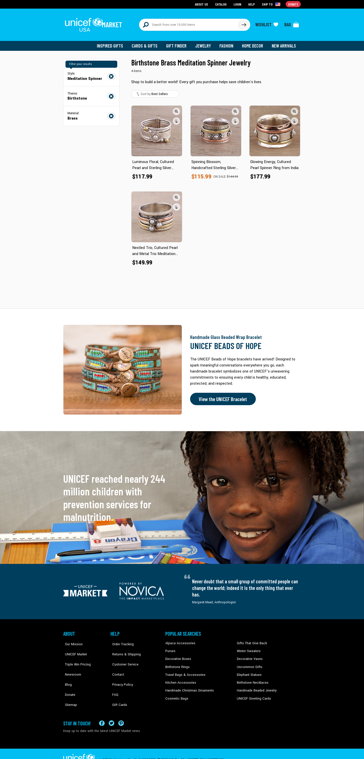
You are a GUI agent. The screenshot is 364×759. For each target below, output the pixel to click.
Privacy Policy (120, 671)
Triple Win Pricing (75, 656)
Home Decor (253, 43)
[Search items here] (189, 23)
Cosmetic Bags (176, 694)
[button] (176, 108)
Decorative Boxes (177, 656)
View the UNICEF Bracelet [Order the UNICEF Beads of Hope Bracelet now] (221, 396)
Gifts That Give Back (251, 640)
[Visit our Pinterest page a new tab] (121, 711)
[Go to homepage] (94, 23)
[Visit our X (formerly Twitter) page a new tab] (111, 711)
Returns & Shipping (123, 648)
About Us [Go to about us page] (202, 4)
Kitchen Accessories (179, 679)
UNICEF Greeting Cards (252, 694)
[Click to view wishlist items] (267, 23)
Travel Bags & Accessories (183, 671)
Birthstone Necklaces (251, 679)
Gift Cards (117, 686)
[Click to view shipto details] (272, 4)
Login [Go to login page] (238, 4)
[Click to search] (244, 23)
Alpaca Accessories (179, 640)
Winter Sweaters (248, 648)
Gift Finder (179, 43)
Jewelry (205, 43)
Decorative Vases (249, 656)
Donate (68, 679)
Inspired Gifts (113, 43)
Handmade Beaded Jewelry (255, 686)
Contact (116, 663)
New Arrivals (284, 43)
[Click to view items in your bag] (292, 23)
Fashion (227, 43)
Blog (66, 671)
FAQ (113, 679)
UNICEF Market (73, 648)
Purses (170, 648)
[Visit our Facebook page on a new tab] (102, 711)
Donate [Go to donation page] (293, 4)
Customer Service (122, 656)
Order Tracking (120, 640)
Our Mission (71, 640)
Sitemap (69, 686)
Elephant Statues (249, 671)
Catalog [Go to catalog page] (221, 4)
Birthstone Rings (177, 663)
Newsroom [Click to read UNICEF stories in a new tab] (71, 663)
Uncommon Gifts (249, 663)
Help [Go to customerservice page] (252, 4)
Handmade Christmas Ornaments (188, 686)
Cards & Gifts (147, 43)
